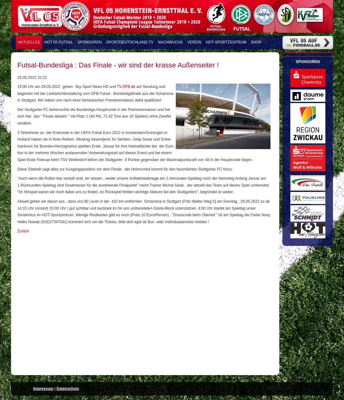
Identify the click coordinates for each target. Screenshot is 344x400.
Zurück (23, 231)
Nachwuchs (170, 42)
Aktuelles (29, 42)
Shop (256, 42)
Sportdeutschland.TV (129, 42)
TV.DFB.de (126, 86)
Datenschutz (67, 388)
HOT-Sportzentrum (226, 42)
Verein (194, 42)
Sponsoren (90, 42)
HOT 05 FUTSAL (58, 42)
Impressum (43, 388)
